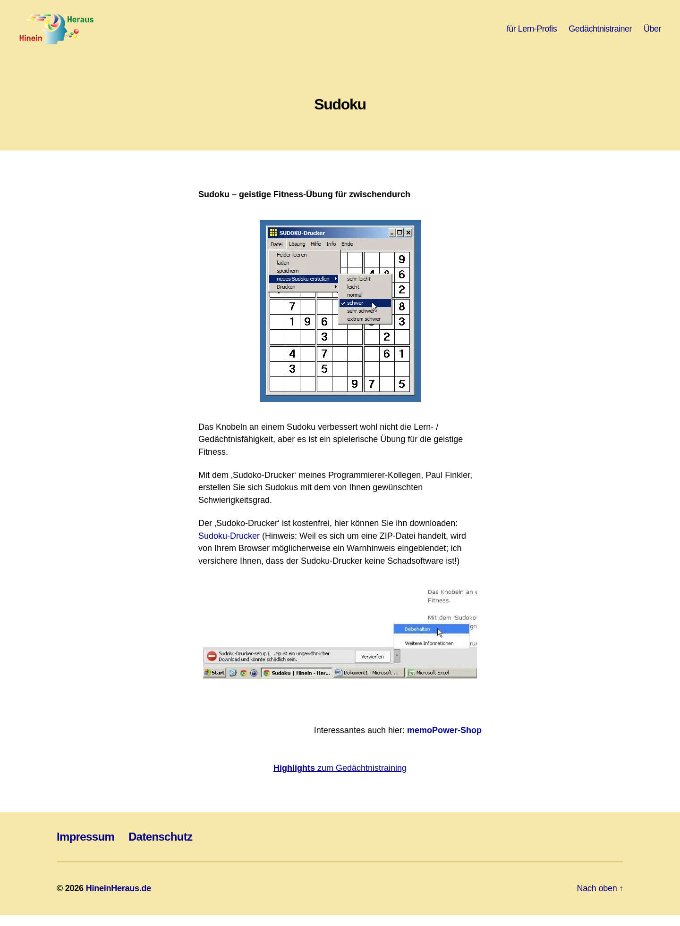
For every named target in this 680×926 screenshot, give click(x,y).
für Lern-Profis (532, 34)
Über (652, 34)
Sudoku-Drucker (229, 546)
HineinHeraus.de (118, 899)
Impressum (85, 847)
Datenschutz (160, 847)
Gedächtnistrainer (600, 34)
